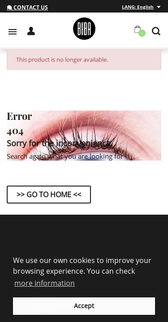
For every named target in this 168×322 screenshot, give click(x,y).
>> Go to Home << (49, 194)
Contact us (27, 7)
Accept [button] (84, 305)
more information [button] (44, 283)
